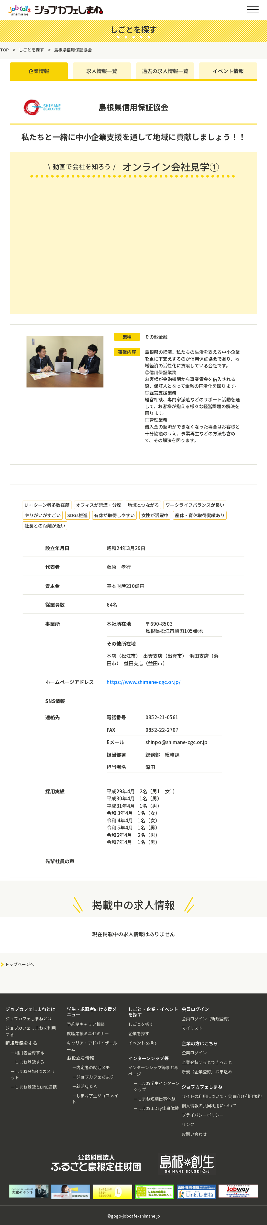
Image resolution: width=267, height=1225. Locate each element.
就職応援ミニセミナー (88, 1033)
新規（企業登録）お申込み (207, 1071)
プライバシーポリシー (203, 1115)
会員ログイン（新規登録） (207, 1018)
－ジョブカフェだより (93, 1077)
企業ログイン (194, 1052)
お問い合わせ (194, 1134)
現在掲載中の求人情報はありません (133, 934)
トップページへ (19, 964)
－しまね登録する (27, 1062)
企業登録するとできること (207, 1062)
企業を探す (138, 1033)
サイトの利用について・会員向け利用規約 (222, 1096)
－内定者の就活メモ (91, 1067)
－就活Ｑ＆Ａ (84, 1086)
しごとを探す (141, 1024)
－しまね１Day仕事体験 (156, 1108)
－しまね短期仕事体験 (155, 1099)
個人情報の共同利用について (209, 1105)
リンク (188, 1124)
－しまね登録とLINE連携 (34, 1087)
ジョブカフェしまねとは (28, 1018)
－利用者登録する (27, 1052)
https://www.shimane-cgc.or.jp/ (144, 682)
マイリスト (192, 1028)
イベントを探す (143, 1043)
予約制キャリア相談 (86, 1024)
